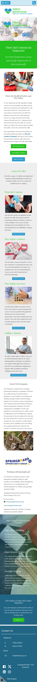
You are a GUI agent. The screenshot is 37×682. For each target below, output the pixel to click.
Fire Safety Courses (18, 152)
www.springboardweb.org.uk (13, 505)
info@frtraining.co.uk (19, 655)
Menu (5, 3)
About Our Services (18, 328)
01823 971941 (17, 646)
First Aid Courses (18, 146)
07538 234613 (17, 643)
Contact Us (18, 620)
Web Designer (12, 679)
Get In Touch (18, 159)
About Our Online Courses (18, 375)
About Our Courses (18, 234)
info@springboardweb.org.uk (15, 501)
